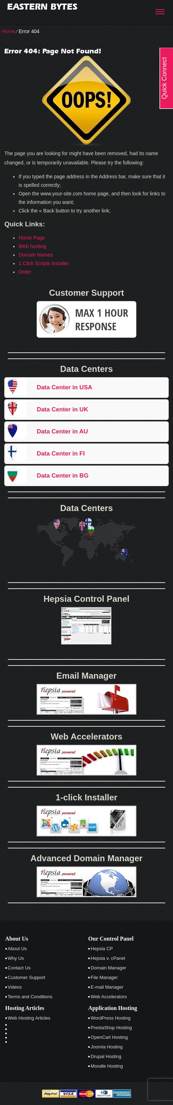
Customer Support (27, 977)
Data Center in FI (61, 453)
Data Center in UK (62, 409)
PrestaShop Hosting (111, 1027)
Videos (15, 987)
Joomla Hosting (107, 1046)
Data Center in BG (62, 475)
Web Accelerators (109, 996)
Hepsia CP (102, 948)
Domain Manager (108, 967)
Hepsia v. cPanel (108, 958)
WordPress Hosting (111, 1018)
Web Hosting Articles (29, 1018)
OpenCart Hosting (109, 1037)
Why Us (16, 958)
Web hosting (32, 246)
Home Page (32, 238)
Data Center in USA (64, 387)
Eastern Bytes (42, 6)
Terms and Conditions (30, 996)
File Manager (104, 977)
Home (8, 31)
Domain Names (36, 255)
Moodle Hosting (107, 1066)
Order (25, 272)
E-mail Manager (107, 987)
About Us (17, 948)
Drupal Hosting (106, 1056)
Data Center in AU (62, 431)
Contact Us (19, 967)
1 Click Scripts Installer (44, 263)
